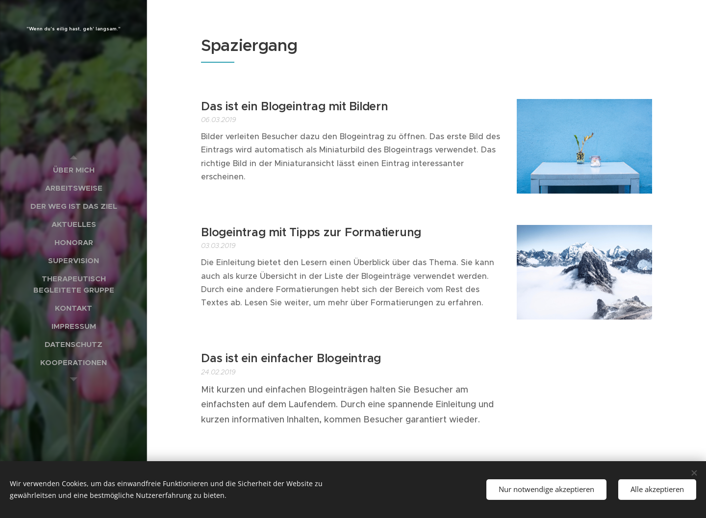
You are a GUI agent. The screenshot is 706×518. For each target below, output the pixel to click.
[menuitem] (73, 169)
